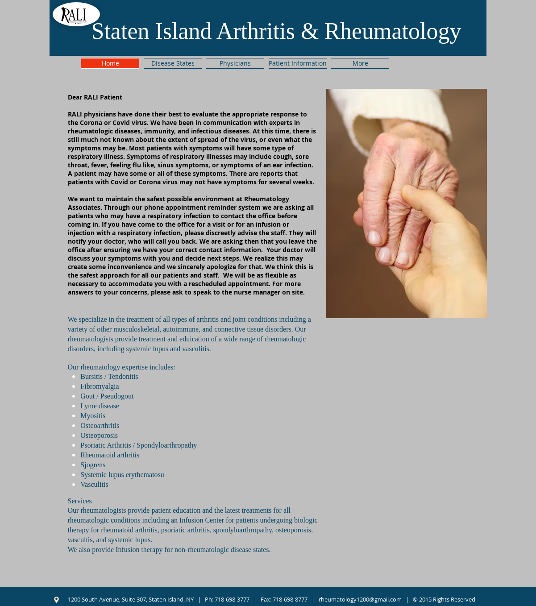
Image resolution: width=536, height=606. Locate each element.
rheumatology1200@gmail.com (360, 599)
